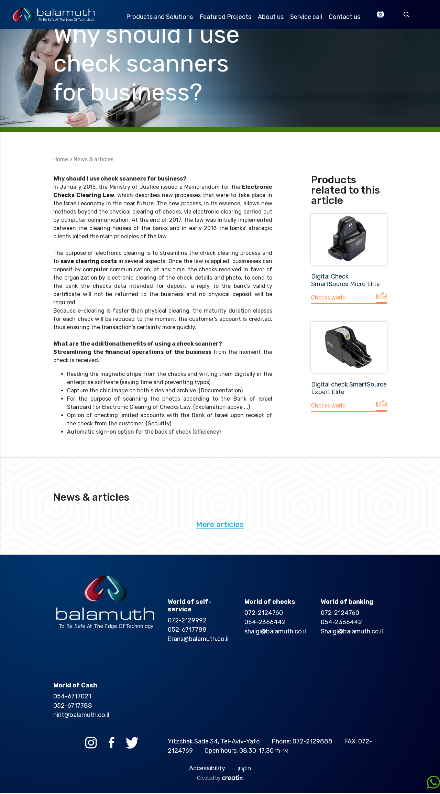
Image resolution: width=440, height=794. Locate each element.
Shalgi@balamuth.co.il (352, 632)
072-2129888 (312, 742)
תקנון (244, 769)
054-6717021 (72, 697)
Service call (308, 17)
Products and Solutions (160, 17)
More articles (220, 525)
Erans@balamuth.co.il (198, 639)
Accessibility (207, 769)
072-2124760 (263, 613)
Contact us (347, 17)
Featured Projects (227, 17)
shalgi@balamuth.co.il (275, 632)
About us (272, 17)
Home (60, 160)
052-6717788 (187, 630)
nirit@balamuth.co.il (81, 715)
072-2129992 (187, 621)
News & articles (93, 160)
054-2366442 (265, 623)
